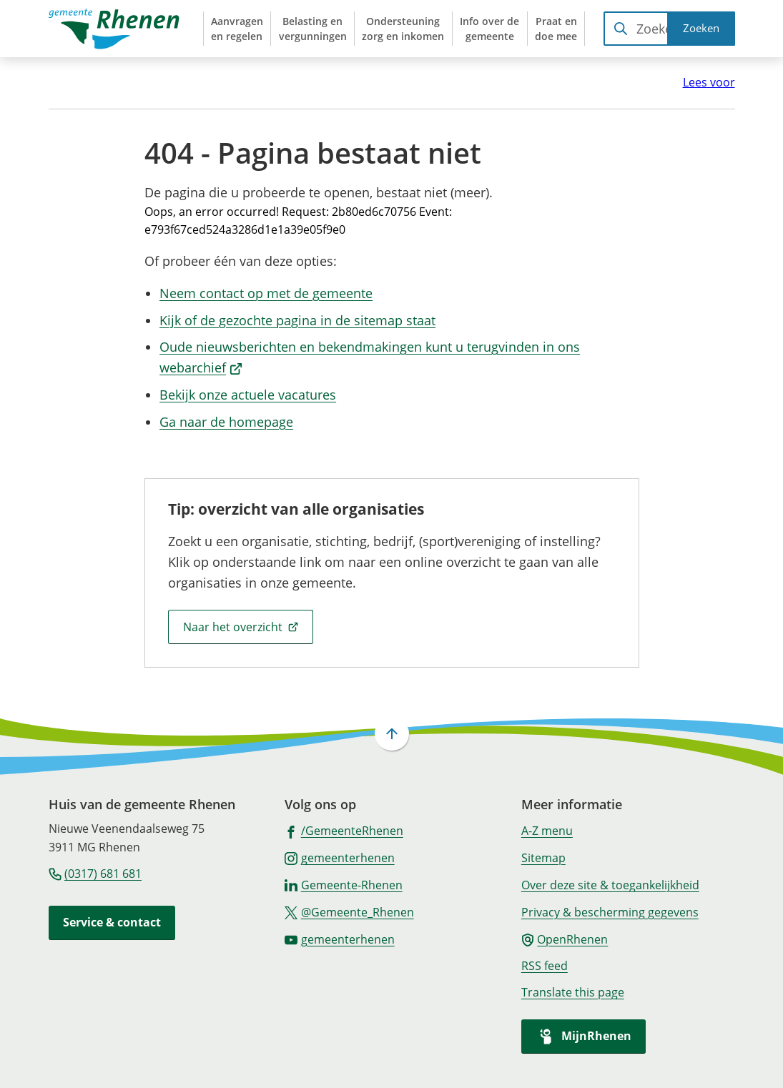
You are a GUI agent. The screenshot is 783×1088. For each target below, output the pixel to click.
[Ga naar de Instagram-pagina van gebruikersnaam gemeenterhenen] (340, 857)
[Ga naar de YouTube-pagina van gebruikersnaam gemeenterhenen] (340, 938)
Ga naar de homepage (226, 421)
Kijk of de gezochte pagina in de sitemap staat (297, 320)
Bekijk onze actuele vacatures (247, 394)
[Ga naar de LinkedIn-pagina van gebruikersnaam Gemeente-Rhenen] (344, 884)
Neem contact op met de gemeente (266, 293)
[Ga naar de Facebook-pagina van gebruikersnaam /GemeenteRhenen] (344, 830)
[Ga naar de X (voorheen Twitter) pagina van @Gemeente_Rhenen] (349, 911)
